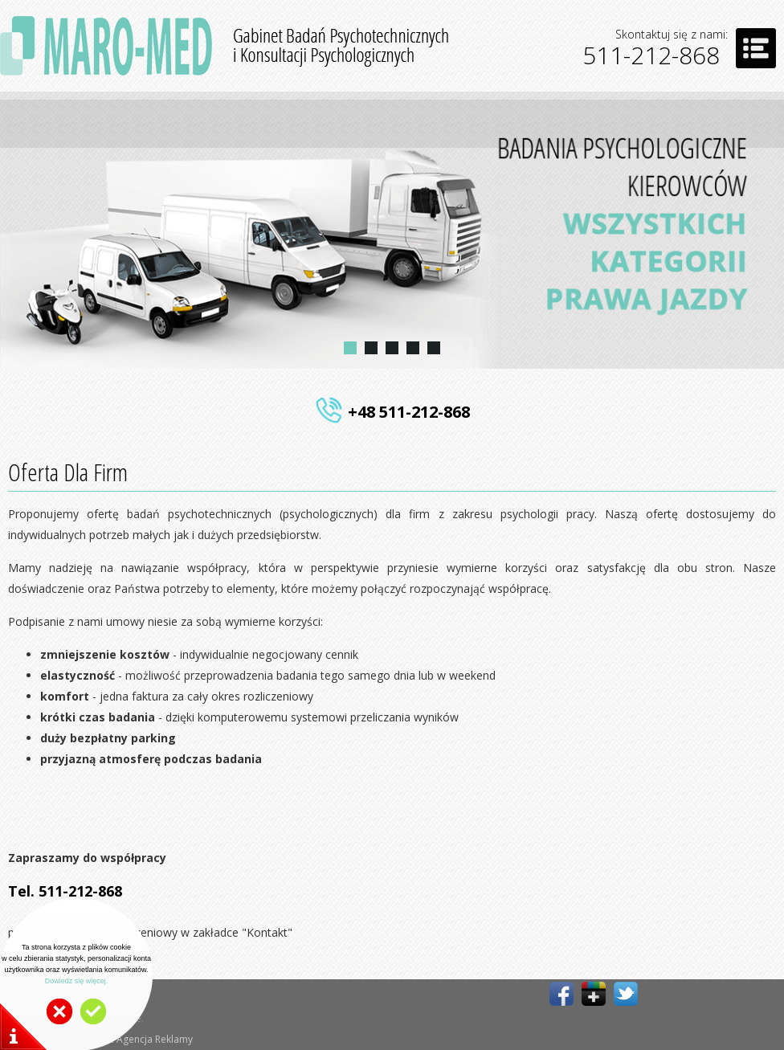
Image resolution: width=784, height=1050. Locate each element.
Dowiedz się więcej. (76, 981)
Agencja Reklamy (154, 1039)
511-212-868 (651, 55)
